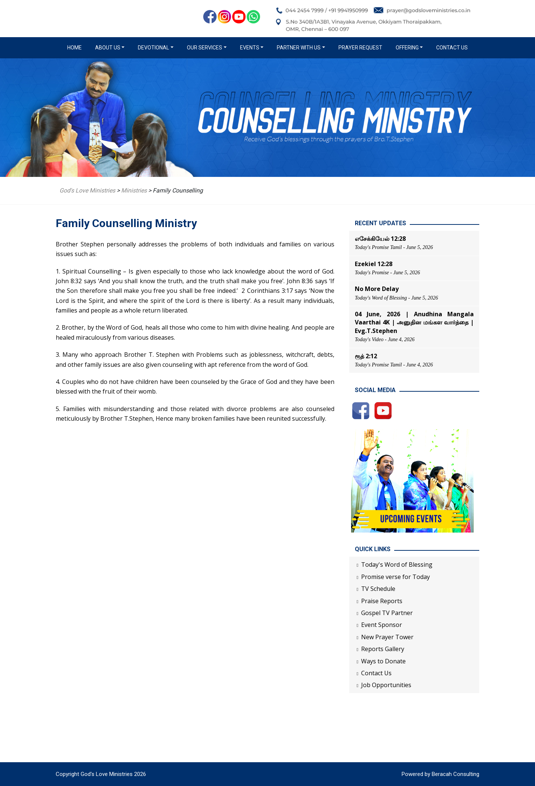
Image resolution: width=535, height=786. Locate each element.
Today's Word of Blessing (396, 564)
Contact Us (452, 48)
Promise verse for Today (395, 577)
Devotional (153, 48)
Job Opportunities (386, 685)
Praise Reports (381, 601)
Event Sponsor (381, 625)
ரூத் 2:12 (366, 356)
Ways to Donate (383, 661)
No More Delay (377, 289)
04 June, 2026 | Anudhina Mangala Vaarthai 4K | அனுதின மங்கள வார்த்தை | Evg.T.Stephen (414, 322)
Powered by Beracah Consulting (440, 774)
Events (249, 48)
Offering (407, 48)
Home (76, 47)
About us (107, 48)
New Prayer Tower (387, 637)
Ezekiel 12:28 (373, 264)
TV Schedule (378, 589)
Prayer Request (360, 48)
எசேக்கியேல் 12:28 (380, 238)
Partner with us (299, 48)
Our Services (204, 48)
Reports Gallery (382, 649)
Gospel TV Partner (387, 613)
